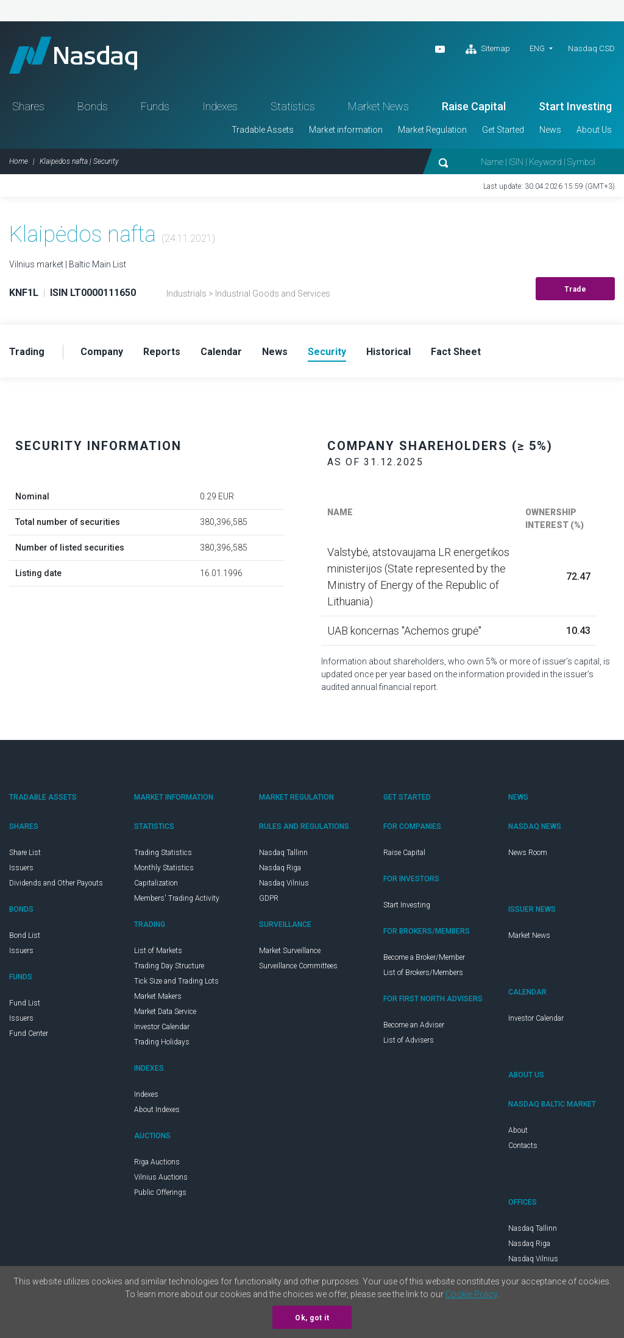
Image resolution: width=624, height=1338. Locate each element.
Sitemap (488, 49)
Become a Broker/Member (424, 957)
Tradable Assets (263, 130)
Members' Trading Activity (176, 898)
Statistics (293, 106)
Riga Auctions (157, 1162)
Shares (28, 106)
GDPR (268, 898)
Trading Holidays (162, 1042)
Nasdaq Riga (280, 868)
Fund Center (28, 1033)
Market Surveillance (290, 950)
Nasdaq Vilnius (284, 883)
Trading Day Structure (169, 966)
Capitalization (156, 883)
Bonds (92, 106)
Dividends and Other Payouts (56, 883)
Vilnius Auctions (161, 1177)
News (550, 130)
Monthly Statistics (164, 868)
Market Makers (158, 996)
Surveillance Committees (298, 966)
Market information (346, 130)
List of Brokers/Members (423, 972)
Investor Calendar (162, 1027)
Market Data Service (165, 1011)
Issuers (21, 868)
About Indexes (157, 1109)
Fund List (24, 1003)
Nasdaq (73, 55)
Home (18, 161)
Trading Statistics (163, 852)
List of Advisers (408, 1040)
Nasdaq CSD (591, 48)
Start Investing (575, 106)
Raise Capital (474, 106)
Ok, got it (312, 1318)
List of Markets (158, 950)
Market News (378, 106)
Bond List (24, 935)
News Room (527, 852)
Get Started (503, 130)
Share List (25, 852)
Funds (155, 106)
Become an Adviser (413, 1025)
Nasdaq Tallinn (283, 852)
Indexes (220, 106)
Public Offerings (160, 1192)
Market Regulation (432, 130)
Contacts (522, 1145)
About (518, 1130)
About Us (594, 130)
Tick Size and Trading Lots (176, 981)
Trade (575, 289)
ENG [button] (537, 48)
